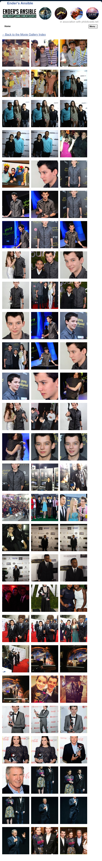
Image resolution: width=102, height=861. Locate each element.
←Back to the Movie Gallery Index (24, 34)
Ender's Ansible (20, 3)
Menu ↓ (93, 26)
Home (7, 26)
